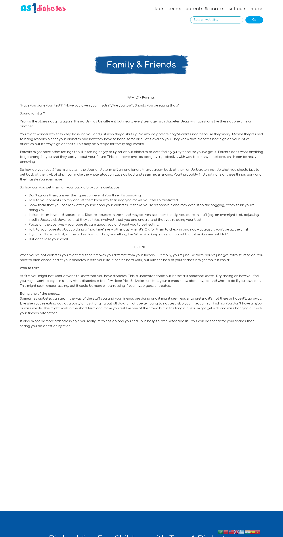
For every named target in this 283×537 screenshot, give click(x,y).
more (256, 8)
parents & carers (204, 8)
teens (174, 8)
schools (237, 8)
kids (159, 8)
